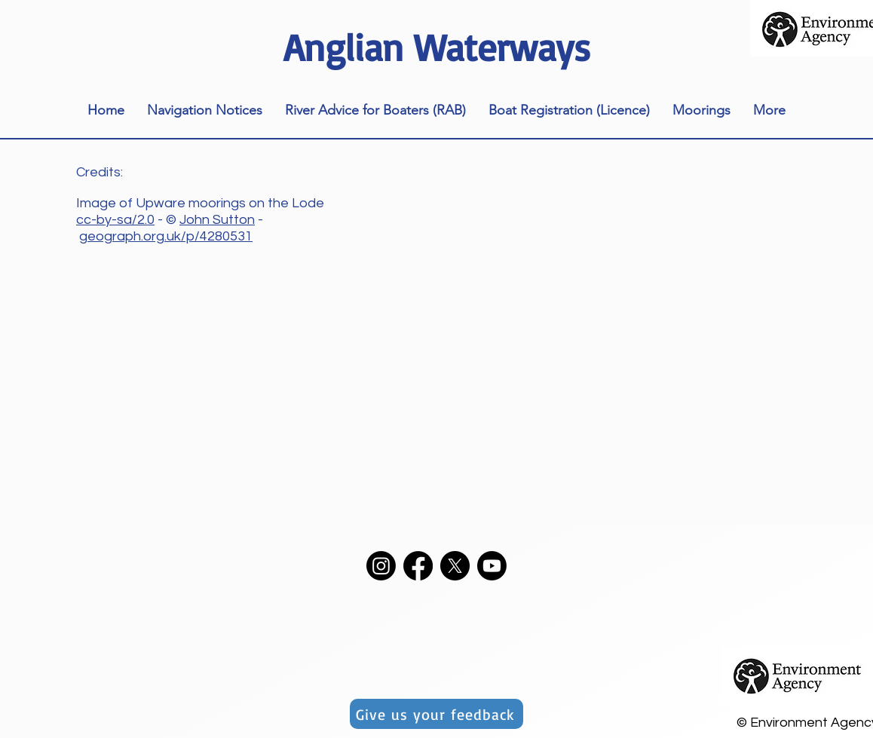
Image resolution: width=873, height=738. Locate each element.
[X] (455, 565)
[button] (205, 110)
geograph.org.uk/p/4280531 (166, 236)
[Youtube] (492, 565)
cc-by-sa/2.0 (115, 220)
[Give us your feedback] (436, 714)
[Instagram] (381, 565)
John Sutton (217, 220)
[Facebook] (418, 565)
